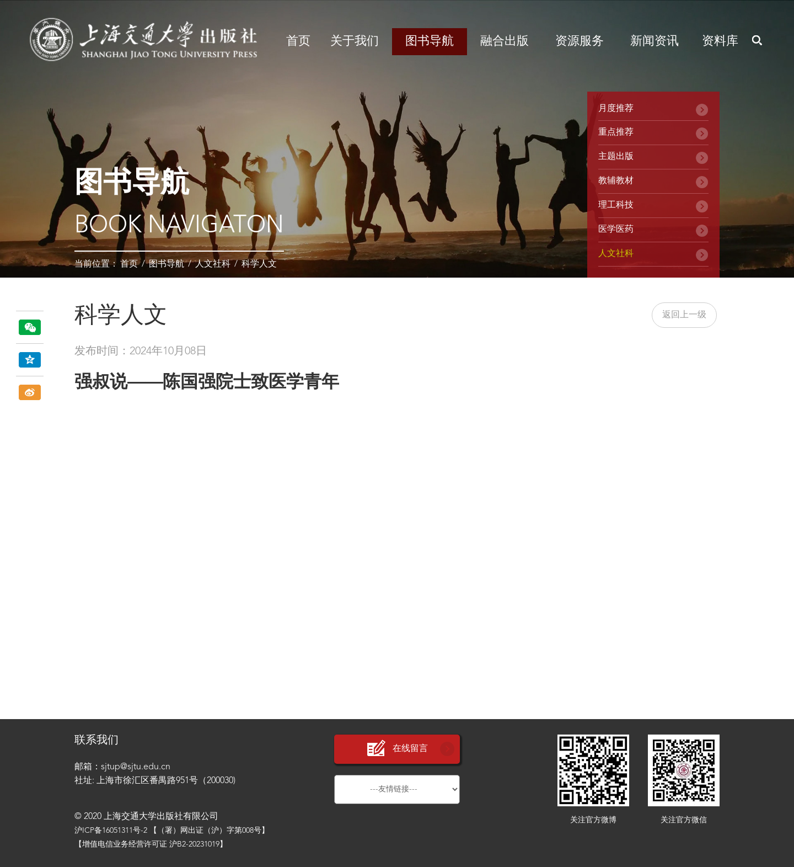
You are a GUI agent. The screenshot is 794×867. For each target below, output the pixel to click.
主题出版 (616, 156)
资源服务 (579, 41)
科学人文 (259, 264)
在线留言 (397, 749)
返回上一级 (684, 315)
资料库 (720, 41)
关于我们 (354, 41)
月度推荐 (616, 108)
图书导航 (429, 41)
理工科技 (616, 205)
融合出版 (504, 41)
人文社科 (212, 264)
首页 (298, 41)
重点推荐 (616, 132)
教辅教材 (616, 181)
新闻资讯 (654, 41)
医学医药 (616, 229)
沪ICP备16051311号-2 (110, 830)
